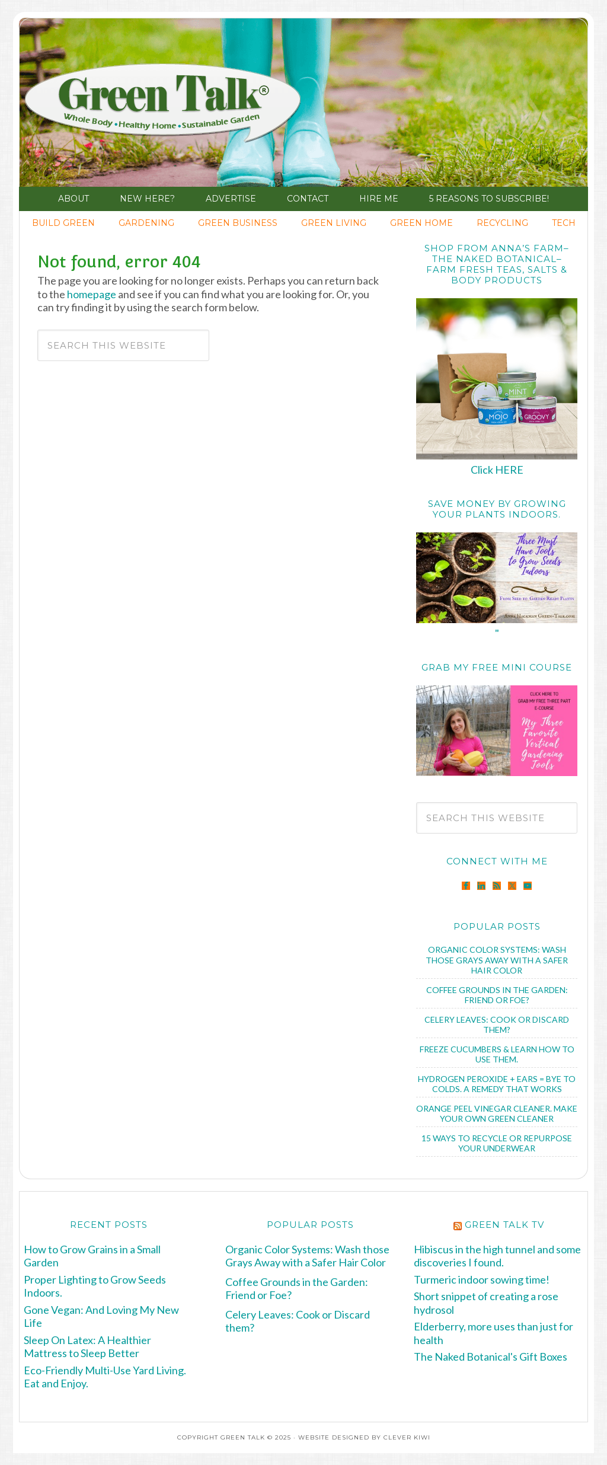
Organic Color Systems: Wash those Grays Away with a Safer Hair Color (497, 959)
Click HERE (497, 469)
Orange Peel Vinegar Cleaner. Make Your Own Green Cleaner (496, 1113)
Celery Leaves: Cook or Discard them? (496, 1024)
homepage (91, 294)
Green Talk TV (504, 1224)
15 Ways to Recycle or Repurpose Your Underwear (496, 1143)
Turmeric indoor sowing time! (482, 1279)
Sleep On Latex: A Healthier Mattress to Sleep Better (87, 1346)
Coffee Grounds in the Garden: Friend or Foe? (497, 995)
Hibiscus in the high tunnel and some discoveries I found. (497, 1256)
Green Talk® (108, 105)
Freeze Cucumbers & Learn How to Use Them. (497, 1054)
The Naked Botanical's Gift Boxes (490, 1356)
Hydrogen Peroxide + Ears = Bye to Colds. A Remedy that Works (497, 1084)
